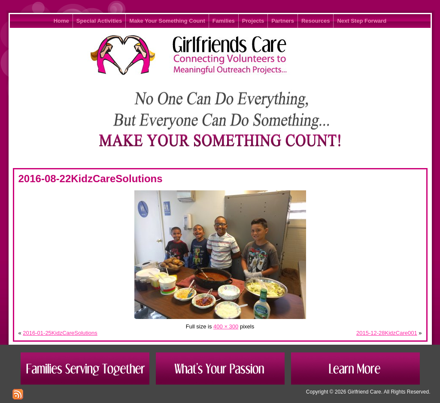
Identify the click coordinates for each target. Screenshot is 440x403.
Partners (282, 21)
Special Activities (99, 21)
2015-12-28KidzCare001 (386, 333)
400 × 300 (225, 326)
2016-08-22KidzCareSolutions (90, 178)
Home (61, 21)
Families (223, 21)
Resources (315, 21)
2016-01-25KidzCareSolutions (60, 333)
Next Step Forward (361, 21)
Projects (253, 21)
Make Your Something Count (167, 21)
